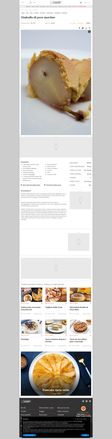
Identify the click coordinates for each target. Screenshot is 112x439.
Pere (27, 13)
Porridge (25, 339)
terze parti (43, 424)
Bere (37, 6)
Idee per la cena (62, 6)
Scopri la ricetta (38, 314)
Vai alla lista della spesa (53, 185)
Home (22, 10)
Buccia (87, 414)
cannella (32, 174)
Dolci (30, 10)
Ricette (28, 6)
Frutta (23, 13)
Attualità (42, 6)
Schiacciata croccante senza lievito (31, 308)
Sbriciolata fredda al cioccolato (79, 308)
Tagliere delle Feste (53, 307)
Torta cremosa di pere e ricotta (55, 340)
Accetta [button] (85, 435)
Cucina (33, 6)
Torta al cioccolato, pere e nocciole (78, 340)
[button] (79, 28)
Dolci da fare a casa (51, 6)
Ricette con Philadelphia (79, 6)
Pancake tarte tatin (56, 390)
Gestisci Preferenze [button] (29, 435)
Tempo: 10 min (56, 393)
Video (69, 6)
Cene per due (57, 13)
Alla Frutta (35, 10)
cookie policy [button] (65, 422)
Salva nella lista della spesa (31, 185)
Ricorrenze (43, 13)
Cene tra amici (50, 13)
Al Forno (36, 13)
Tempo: (26, 314)
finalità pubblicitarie (31, 426)
